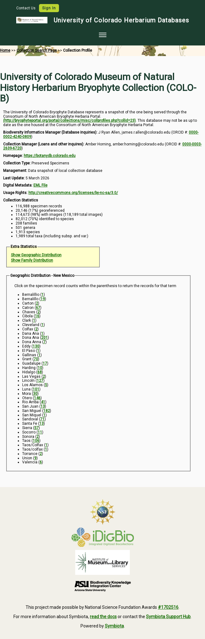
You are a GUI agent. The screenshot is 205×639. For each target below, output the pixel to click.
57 (36, 428)
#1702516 (168, 607)
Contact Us (26, 8)
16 (37, 316)
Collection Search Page (37, 50)
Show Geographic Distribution (36, 255)
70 (36, 359)
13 (43, 406)
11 (40, 432)
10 (40, 368)
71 (42, 419)
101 (36, 389)
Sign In (49, 8)
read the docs (103, 616)
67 (38, 307)
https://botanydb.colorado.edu (50, 156)
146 (37, 398)
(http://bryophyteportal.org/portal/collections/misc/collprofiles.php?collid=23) (69, 120)
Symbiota (114, 625)
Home (5, 50)
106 (36, 440)
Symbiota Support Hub (168, 616)
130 (36, 346)
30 (35, 393)
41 (43, 402)
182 (46, 411)
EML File (40, 185)
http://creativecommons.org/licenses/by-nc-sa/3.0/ (73, 193)
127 (40, 380)
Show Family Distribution (32, 260)
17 (45, 363)
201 (44, 337)
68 (39, 372)
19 (43, 299)
